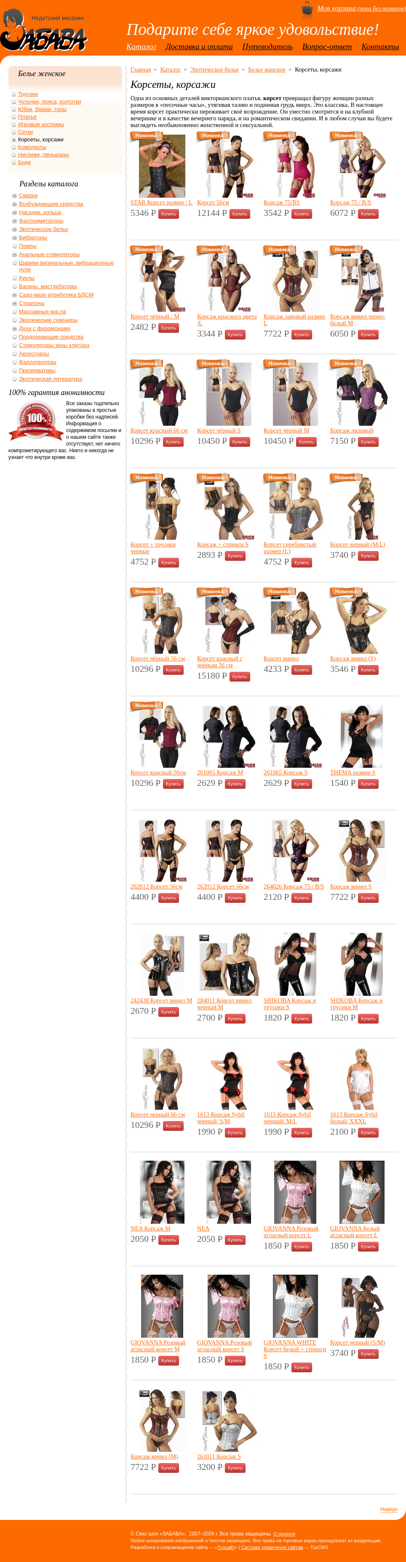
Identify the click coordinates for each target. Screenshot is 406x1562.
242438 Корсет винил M (161, 1000)
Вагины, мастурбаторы (48, 286)
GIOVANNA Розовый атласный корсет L (291, 1231)
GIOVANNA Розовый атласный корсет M (158, 1345)
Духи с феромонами (44, 328)
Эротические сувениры (48, 320)
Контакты (380, 46)
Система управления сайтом (272, 1547)
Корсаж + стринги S (222, 544)
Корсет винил (281, 658)
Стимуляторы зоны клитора (54, 345)
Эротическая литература (50, 379)
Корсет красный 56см (158, 772)
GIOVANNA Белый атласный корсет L (355, 1231)
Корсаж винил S (350, 886)
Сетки (25, 132)
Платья (27, 117)
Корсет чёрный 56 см (158, 658)
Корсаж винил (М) (154, 1456)
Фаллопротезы (37, 362)
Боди (24, 162)
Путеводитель (268, 46)
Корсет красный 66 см (159, 430)
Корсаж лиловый (352, 430)
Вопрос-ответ (327, 46)
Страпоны (32, 303)
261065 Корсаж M (220, 772)
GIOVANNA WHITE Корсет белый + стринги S (295, 1349)
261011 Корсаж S (219, 1456)
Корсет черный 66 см (158, 1114)
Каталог (141, 46)
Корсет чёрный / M (155, 316)
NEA (203, 1228)
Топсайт (226, 1547)
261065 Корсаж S (286, 772)
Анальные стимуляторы (49, 254)
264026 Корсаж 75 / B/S (294, 886)
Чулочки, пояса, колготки (49, 101)
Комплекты (32, 147)
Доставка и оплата (199, 46)
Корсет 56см (213, 202)
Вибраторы (33, 237)
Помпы (28, 246)
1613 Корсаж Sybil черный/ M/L (287, 1117)
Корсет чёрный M (286, 430)
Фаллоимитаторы (41, 220)
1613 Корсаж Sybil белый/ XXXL (354, 1117)
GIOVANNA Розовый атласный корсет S (224, 1345)
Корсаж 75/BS (282, 202)
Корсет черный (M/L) (357, 544)
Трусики (28, 94)
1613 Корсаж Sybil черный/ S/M (221, 1117)
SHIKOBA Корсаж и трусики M (356, 1003)
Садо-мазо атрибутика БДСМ (56, 295)
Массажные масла (42, 311)
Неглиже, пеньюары (43, 154)
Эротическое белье (214, 69)
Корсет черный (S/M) (357, 1342)
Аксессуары (34, 353)
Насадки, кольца (40, 212)
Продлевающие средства (51, 337)
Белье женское (267, 69)
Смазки (28, 195)
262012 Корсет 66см (223, 886)
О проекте (284, 1533)
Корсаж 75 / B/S (350, 202)
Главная (141, 69)
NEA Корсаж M (151, 1228)
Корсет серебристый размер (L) (290, 547)
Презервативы (37, 370)
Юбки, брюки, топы (42, 109)
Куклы (27, 278)
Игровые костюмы (41, 124)
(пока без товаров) (361, 8)
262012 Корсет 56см (156, 886)
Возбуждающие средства (51, 204)
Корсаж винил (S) (353, 658)
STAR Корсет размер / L (161, 202)
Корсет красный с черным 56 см (220, 661)
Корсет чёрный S (219, 430)
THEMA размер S (352, 772)
